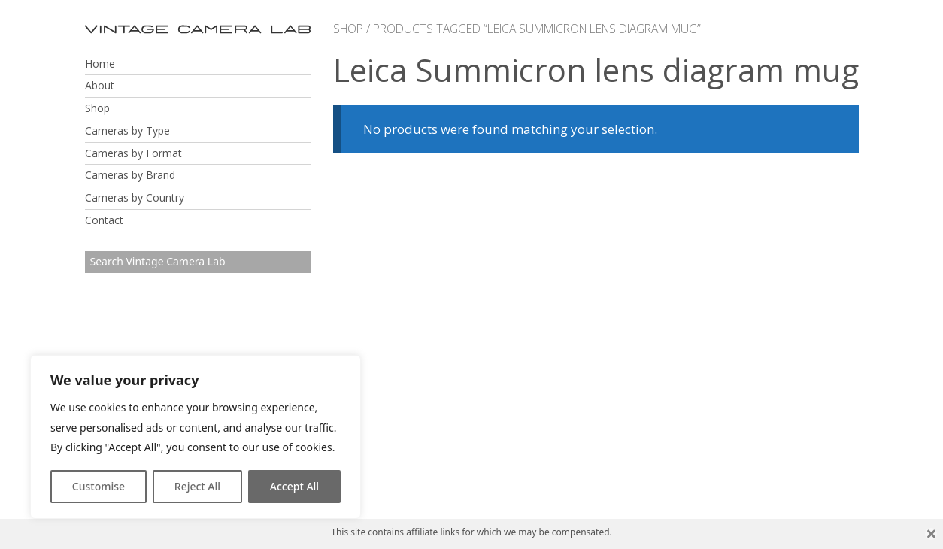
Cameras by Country (134, 197)
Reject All (197, 486)
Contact (104, 220)
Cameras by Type (127, 130)
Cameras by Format (133, 153)
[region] (195, 437)
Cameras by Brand (130, 175)
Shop (97, 108)
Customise (98, 486)
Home (100, 63)
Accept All (294, 486)
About (99, 85)
